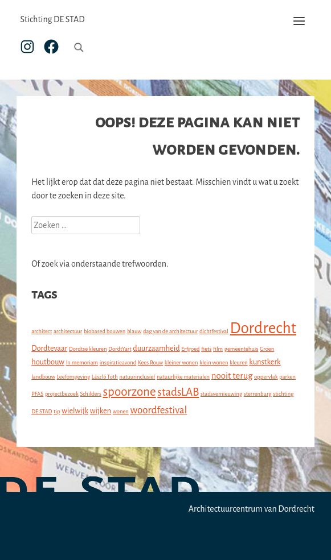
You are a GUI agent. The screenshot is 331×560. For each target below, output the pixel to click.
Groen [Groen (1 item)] (267, 349)
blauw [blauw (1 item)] (134, 331)
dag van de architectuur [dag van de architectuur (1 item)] (170, 331)
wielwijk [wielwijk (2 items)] (75, 410)
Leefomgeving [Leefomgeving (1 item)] (73, 377)
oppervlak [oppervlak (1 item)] (266, 377)
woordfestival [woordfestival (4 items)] (158, 410)
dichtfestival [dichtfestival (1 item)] (213, 331)
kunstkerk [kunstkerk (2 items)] (264, 362)
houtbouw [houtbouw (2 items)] (47, 362)
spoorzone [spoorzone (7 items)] (129, 392)
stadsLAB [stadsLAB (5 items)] (178, 392)
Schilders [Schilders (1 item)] (90, 394)
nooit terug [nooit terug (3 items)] (232, 375)
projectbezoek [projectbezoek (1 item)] (62, 394)
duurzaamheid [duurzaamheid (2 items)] (156, 348)
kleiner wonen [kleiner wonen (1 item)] (181, 362)
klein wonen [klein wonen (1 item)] (213, 362)
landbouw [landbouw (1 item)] (43, 377)
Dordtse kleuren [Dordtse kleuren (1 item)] (88, 349)
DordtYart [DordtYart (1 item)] (120, 349)
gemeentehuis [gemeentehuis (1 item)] (241, 349)
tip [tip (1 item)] (57, 411)
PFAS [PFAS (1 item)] (37, 394)
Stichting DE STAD (52, 19)
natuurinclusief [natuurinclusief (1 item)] (137, 377)
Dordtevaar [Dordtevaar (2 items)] (49, 348)
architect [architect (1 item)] (41, 331)
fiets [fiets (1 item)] (206, 349)
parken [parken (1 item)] (287, 377)
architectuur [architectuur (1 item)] (68, 331)
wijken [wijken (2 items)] (100, 410)
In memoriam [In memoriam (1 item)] (82, 362)
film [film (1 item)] (218, 349)
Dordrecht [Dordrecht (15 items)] (263, 328)
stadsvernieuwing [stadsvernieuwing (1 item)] (221, 394)
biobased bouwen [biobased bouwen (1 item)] (104, 331)
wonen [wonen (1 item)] (121, 411)
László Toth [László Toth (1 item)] (105, 377)
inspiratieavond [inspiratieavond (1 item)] (118, 362)
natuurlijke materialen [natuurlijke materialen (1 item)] (183, 377)
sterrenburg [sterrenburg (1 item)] (258, 394)
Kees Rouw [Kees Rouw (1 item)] (150, 362)
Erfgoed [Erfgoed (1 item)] (190, 349)
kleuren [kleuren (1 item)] (239, 362)
